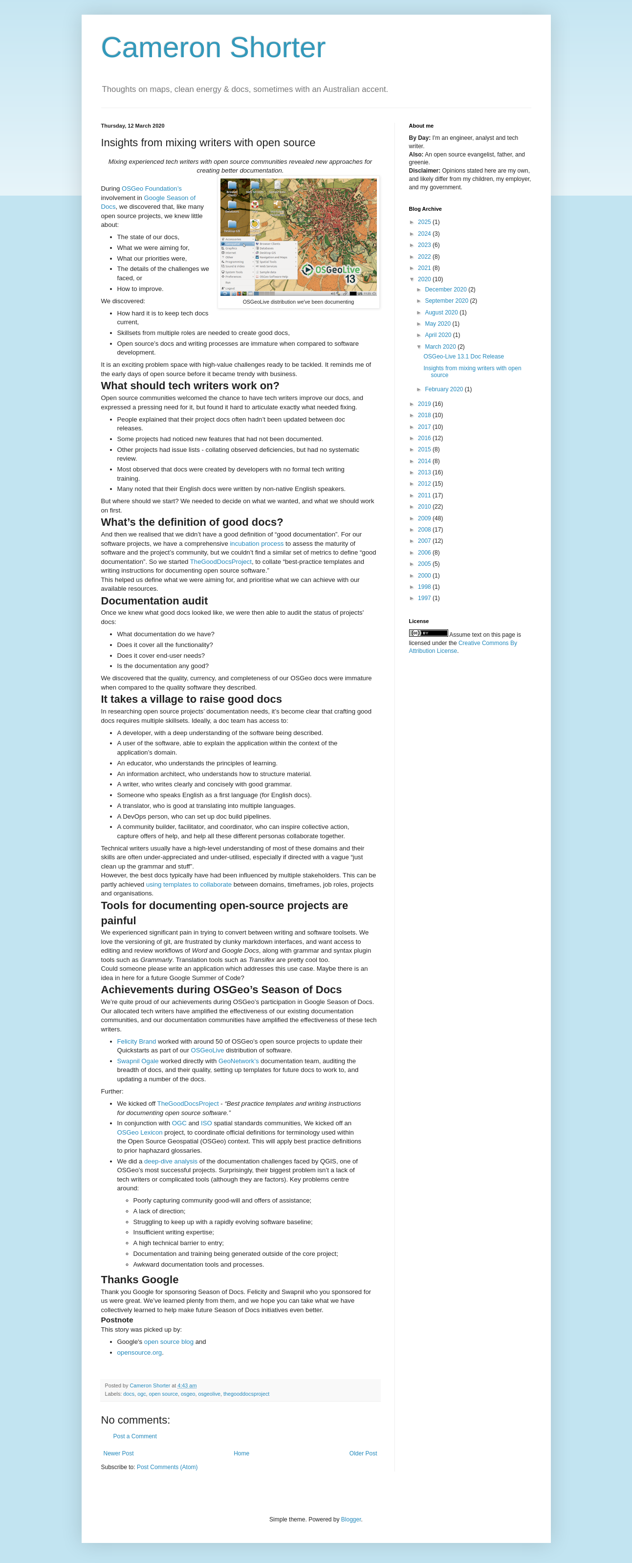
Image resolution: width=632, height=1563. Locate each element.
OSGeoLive (207, 1050)
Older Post (363, 1453)
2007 (425, 540)
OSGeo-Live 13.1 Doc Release (463, 356)
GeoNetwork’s (238, 1061)
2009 (425, 518)
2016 (425, 438)
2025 (425, 222)
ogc (141, 1394)
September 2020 (447, 300)
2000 (425, 575)
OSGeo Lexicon (140, 1132)
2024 (425, 233)
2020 (425, 279)
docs (128, 1394)
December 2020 (446, 289)
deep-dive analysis (170, 1161)
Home (241, 1453)
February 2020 (444, 389)
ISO (206, 1123)
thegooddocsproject (246, 1394)
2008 (425, 529)
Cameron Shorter (213, 47)
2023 (425, 245)
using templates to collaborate (189, 884)
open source (163, 1394)
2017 (425, 427)
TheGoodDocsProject (221, 561)
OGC (179, 1123)
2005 (425, 563)
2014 (425, 461)
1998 (425, 586)
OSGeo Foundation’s (152, 188)
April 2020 (439, 335)
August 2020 (442, 312)
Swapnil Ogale (138, 1061)
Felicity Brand (136, 1041)
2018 (425, 415)
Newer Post (119, 1453)
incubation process (256, 543)
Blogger (351, 1519)
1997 (425, 598)
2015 (425, 449)
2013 (425, 472)
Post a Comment (135, 1436)
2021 (425, 268)
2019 (425, 404)
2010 (425, 506)
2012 (425, 483)
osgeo (188, 1394)
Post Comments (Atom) (167, 1467)
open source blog (169, 1341)
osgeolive (209, 1394)
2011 (425, 495)
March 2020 (441, 346)
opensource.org (139, 1352)
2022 (425, 256)
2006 (425, 552)
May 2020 (438, 323)
